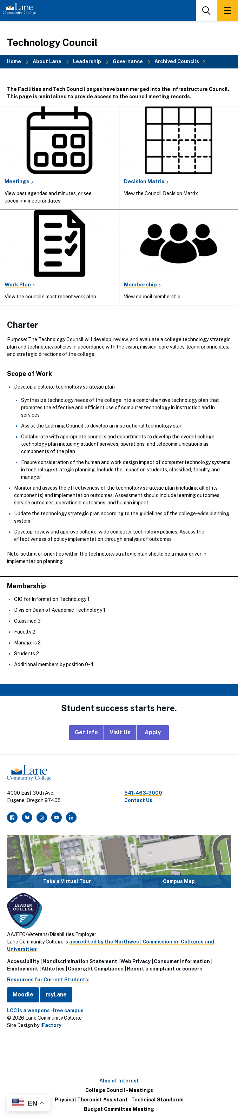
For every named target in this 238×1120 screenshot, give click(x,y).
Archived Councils (176, 61)
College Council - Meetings (119, 1090)
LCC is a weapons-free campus (45, 1010)
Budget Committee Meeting (119, 1109)
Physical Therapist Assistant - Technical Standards (119, 1099)
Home (14, 61)
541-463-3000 (143, 793)
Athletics (53, 969)
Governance (128, 61)
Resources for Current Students (47, 979)
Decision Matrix (144, 181)
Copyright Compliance (96, 969)
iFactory (50, 1025)
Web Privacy (135, 961)
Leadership (87, 61)
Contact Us (138, 800)
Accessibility (23, 961)
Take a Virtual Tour (67, 881)
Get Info (86, 732)
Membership (140, 284)
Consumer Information (182, 961)
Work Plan (18, 284)
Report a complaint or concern (165, 969)
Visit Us (120, 732)
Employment (22, 969)
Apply (153, 732)
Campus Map (179, 881)
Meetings (17, 181)
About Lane (47, 61)
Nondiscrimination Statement (79, 961)
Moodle (23, 994)
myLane (56, 994)
